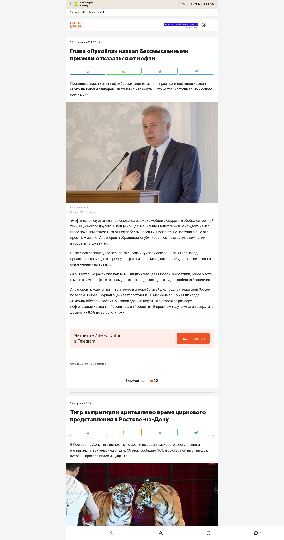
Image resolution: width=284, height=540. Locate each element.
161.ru (162, 450)
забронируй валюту (86, 3)
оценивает (121, 295)
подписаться (193, 338)
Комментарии (142, 381)
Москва (94, 12)
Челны (74, 12)
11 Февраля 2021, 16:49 (85, 42)
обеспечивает (97, 301)
